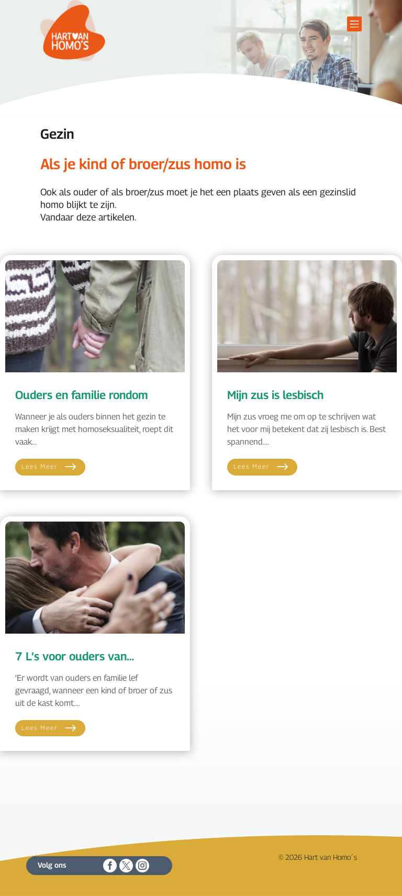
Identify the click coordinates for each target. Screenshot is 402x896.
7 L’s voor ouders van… (74, 656)
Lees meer (39, 466)
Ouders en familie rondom (81, 395)
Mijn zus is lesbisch (275, 395)
